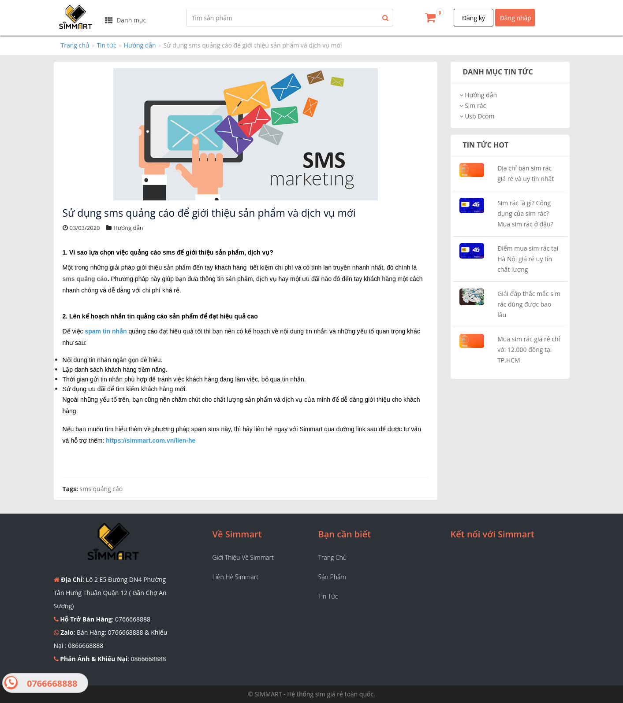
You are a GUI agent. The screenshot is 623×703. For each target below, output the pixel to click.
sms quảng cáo (85, 278)
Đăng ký (473, 18)
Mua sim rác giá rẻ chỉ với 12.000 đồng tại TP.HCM (528, 349)
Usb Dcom (477, 116)
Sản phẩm (332, 577)
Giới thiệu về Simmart (243, 557)
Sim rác (472, 105)
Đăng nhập (515, 18)
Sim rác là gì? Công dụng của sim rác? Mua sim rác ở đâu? (525, 213)
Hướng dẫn (140, 45)
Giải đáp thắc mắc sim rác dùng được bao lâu (528, 304)
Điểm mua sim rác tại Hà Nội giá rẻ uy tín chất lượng (527, 259)
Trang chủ (75, 45)
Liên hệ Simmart (235, 577)
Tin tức (106, 45)
